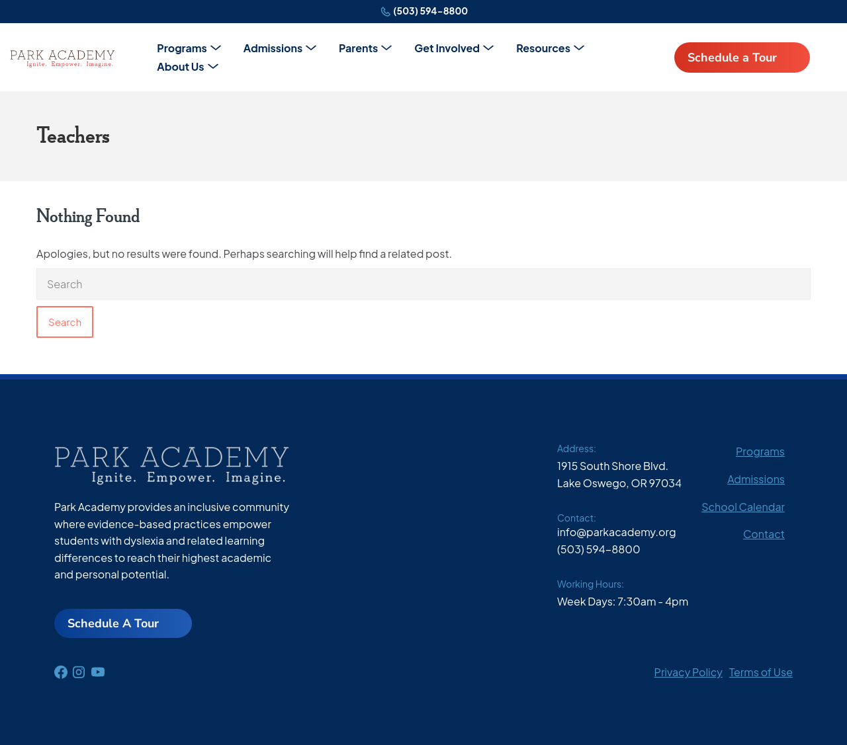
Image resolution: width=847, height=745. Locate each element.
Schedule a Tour (732, 57)
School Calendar (743, 507)
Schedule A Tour (113, 623)
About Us (180, 66)
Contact (764, 534)
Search (64, 321)
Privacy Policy (688, 672)
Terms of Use (761, 672)
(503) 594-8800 (430, 11)
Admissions (273, 48)
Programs (182, 48)
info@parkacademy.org (616, 532)
